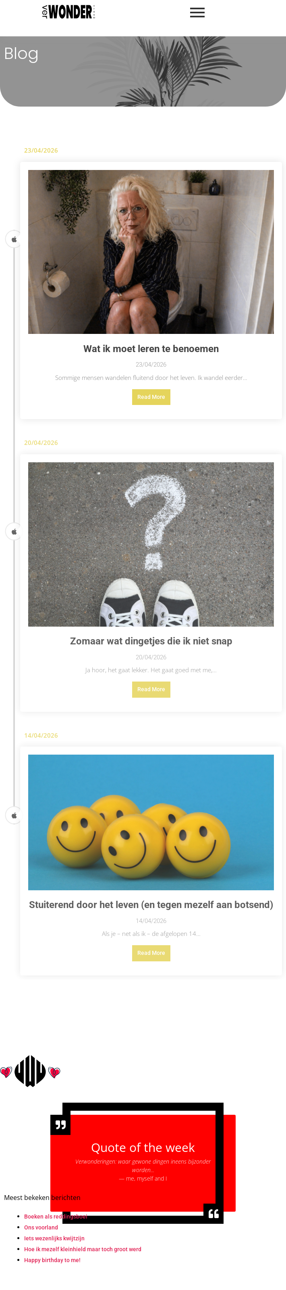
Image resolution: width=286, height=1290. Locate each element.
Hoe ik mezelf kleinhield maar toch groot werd (82, 1249)
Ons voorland (41, 1227)
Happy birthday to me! (52, 1260)
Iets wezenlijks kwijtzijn (54, 1238)
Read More (151, 397)
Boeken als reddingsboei (55, 1216)
